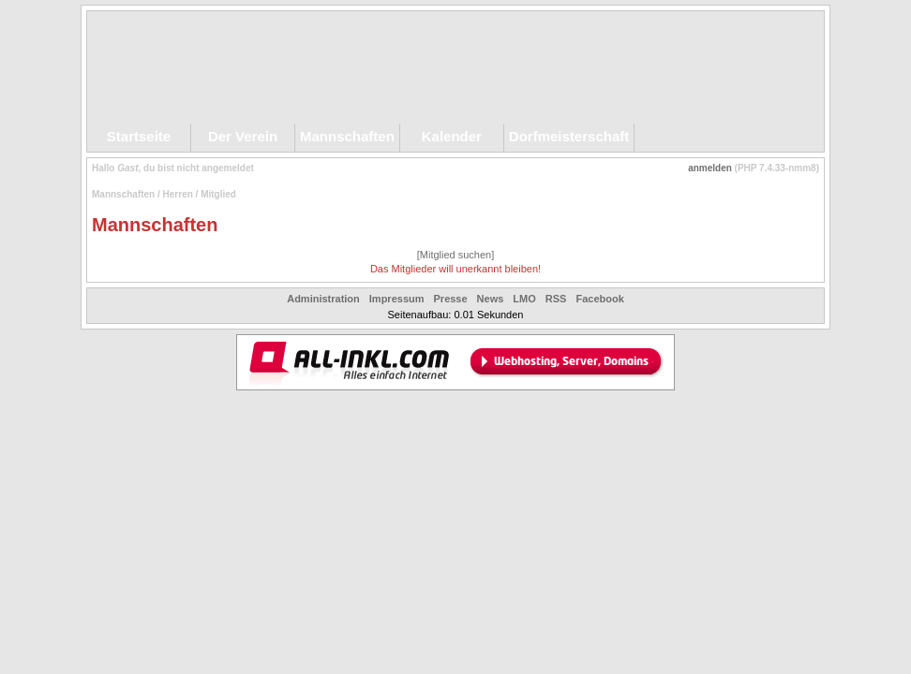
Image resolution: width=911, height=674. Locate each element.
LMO (524, 298)
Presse (451, 298)
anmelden (710, 168)
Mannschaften (347, 136)
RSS (556, 298)
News (490, 298)
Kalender (452, 136)
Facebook (599, 298)
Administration (323, 298)
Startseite (139, 136)
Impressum (397, 298)
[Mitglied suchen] (456, 254)
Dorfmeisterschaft (569, 136)
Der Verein (242, 136)
